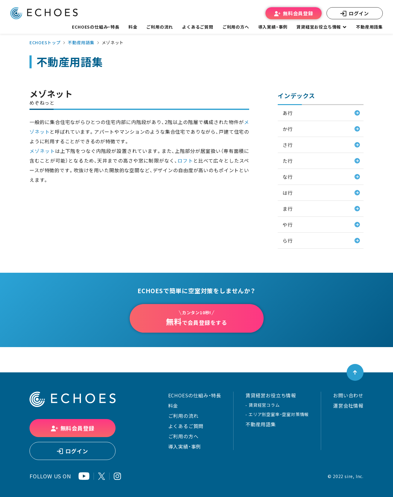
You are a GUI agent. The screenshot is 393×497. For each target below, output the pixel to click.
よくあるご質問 (197, 27)
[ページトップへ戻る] (355, 372)
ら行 (288, 240)
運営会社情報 (348, 405)
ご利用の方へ (183, 436)
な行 (288, 176)
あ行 (288, 112)
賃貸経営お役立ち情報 (271, 395)
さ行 (288, 144)
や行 (288, 224)
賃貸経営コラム (264, 405)
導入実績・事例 (184, 446)
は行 (288, 192)
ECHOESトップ (44, 42)
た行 (288, 160)
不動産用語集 (369, 27)
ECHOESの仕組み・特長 (194, 395)
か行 (288, 128)
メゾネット (42, 150)
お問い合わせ (348, 395)
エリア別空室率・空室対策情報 (279, 414)
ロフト (185, 160)
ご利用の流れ (183, 415)
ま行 (288, 208)
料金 (173, 405)
